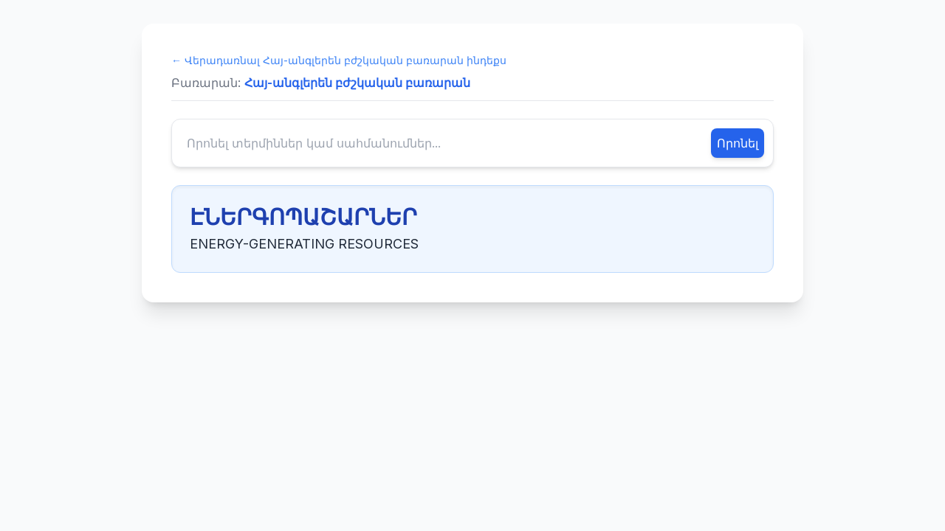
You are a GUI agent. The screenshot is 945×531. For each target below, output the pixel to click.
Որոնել (737, 143)
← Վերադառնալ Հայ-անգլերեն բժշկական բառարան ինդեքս (338, 60)
